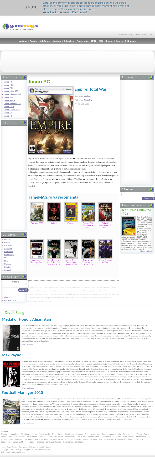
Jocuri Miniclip (115, 434)
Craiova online (129, 434)
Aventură (56, 41)
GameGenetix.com (53, 442)
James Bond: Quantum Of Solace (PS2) (71, 262)
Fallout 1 (71, 223)
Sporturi (120, 41)
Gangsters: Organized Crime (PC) (37, 262)
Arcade (33, 41)
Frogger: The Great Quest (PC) (88, 225)
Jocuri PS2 (8, 85)
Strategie (131, 41)
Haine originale (41, 439)
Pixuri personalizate (29, 434)
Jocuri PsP (8, 97)
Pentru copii (83, 41)
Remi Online (120, 439)
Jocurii (85, 439)
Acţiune (23, 41)
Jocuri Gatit (18, 442)
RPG (93, 41)
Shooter (109, 41)
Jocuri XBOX (9, 100)
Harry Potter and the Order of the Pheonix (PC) (54, 262)
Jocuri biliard (31, 437)
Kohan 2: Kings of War (105, 261)
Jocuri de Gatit (96, 439)
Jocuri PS (8, 116)
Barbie (105, 434)
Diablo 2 (53, 223)
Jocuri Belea (127, 437)
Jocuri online (70, 437)
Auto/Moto (44, 41)
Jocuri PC (8, 82)
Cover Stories (12, 447)
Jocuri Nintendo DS (12, 103)
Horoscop (40, 442)
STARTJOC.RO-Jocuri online (51, 437)
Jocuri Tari (18, 439)
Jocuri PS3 (8, 88)
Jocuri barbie (6, 437)
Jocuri (67, 434)
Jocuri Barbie (57, 434)
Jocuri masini (44, 434)
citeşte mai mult (146, 251)
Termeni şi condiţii (141, 34)
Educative (69, 41)
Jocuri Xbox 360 (11, 91)
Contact (151, 34)
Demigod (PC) (37, 223)
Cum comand (128, 34)
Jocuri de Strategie (73, 439)
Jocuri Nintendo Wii (12, 94)
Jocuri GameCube (12, 110)
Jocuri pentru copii (92, 434)
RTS (101, 41)
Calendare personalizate (73, 442)
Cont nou (8, 297)
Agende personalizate (10, 434)
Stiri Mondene (140, 437)
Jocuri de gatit (7, 439)
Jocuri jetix (81, 437)
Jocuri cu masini (56, 439)
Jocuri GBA (9, 107)
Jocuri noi (116, 437)
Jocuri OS (8, 113)
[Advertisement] (114, 24)
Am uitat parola (10, 300)
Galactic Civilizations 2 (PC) (105, 225)
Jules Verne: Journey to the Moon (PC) (88, 262)
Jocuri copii (29, 442)
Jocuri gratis (106, 437)
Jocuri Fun (29, 439)
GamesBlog (108, 439)
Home (121, 34)
